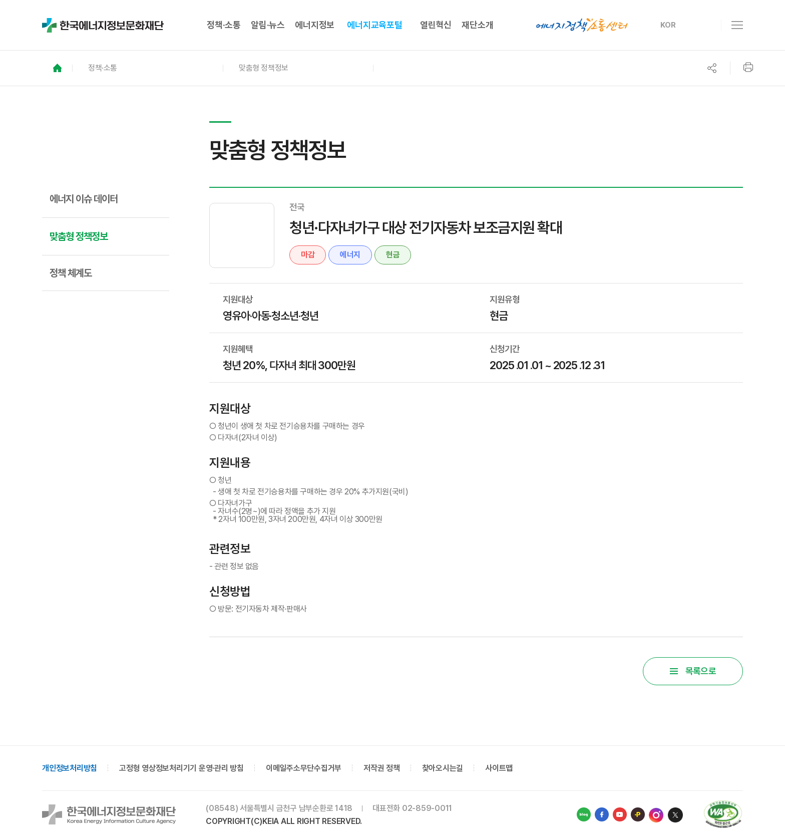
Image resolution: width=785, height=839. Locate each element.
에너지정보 (314, 25)
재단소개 (477, 25)
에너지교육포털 (375, 25)
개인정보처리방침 (69, 768)
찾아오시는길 (443, 768)
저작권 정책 (381, 768)
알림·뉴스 (268, 25)
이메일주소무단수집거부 (303, 768)
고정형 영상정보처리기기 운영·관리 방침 (181, 768)
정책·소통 (224, 25)
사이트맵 (499, 768)
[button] (147, 68)
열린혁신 (436, 25)
